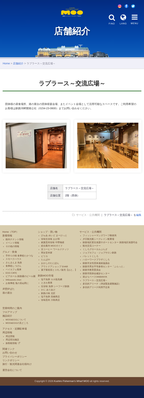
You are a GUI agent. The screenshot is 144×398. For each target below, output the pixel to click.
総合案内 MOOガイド (52, 258)
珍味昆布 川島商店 (50, 312)
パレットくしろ (90, 268)
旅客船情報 (11, 355)
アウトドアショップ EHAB (54, 279)
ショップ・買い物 (47, 244)
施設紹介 (7, 328)
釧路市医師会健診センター (96, 286)
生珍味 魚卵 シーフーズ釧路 (55, 299)
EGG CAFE (11, 285)
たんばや (45, 272)
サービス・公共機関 (90, 244)
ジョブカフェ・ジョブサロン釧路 (99, 265)
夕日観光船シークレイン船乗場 (98, 251)
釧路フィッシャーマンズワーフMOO (72, 18)
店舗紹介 (18, 75)
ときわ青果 (46, 295)
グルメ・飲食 (9, 264)
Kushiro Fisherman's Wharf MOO (71, 393)
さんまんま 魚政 (14, 275)
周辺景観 (10, 349)
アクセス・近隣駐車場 (14, 341)
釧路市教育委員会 (92, 282)
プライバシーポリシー (14, 369)
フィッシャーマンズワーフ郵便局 (99, 248)
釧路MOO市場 (45, 288)
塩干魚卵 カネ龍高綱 (51, 292)
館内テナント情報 (15, 252)
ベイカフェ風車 (13, 282)
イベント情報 (12, 255)
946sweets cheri (13, 292)
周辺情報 (7, 345)
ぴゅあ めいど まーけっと (54, 248)
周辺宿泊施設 (12, 352)
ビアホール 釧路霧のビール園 (20, 289)
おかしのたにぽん (50, 275)
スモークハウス (13, 271)
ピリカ (44, 268)
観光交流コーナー (92, 258)
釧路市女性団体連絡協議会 (96, 275)
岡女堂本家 (46, 265)
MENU (134, 19)
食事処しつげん (13, 278)
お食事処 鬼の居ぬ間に (17, 296)
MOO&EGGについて (16, 332)
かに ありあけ (48, 302)
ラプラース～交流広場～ (95, 293)
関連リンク (8, 361)
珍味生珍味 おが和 (50, 251)
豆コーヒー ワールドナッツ (55, 262)
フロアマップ (9, 324)
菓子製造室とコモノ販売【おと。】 (59, 282)
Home (6, 75)
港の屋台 (7, 305)
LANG (123, 19)
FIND (111, 19)
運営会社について (12, 382)
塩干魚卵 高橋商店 (50, 309)
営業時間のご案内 (12, 320)
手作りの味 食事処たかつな (19, 268)
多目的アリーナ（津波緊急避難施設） (102, 296)
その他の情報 (12, 259)
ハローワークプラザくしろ (96, 272)
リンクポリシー (11, 372)
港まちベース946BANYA (95, 289)
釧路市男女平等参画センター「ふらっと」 (104, 279)
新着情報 (7, 248)
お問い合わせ (9, 365)
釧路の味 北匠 (48, 305)
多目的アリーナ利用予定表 (96, 299)
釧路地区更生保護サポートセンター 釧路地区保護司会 (110, 255)
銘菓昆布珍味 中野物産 (52, 255)
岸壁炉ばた (8, 301)
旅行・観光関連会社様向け (17, 376)
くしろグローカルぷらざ (95, 262)
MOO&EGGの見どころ (17, 335)
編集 (138, 227)
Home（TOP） (10, 244)
